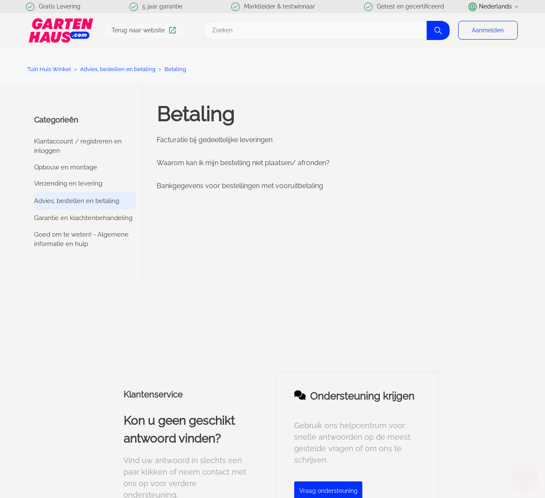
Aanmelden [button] (488, 30)
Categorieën (56, 119)
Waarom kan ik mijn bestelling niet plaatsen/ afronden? (243, 163)
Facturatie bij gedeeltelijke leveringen (214, 140)
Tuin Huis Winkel (49, 69)
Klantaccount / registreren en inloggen (78, 146)
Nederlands (493, 7)
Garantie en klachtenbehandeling (83, 218)
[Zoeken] (325, 30)
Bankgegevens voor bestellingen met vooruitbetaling (240, 186)
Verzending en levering (68, 183)
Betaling (175, 69)
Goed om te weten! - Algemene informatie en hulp (81, 239)
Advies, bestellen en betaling (117, 69)
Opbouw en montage (65, 167)
